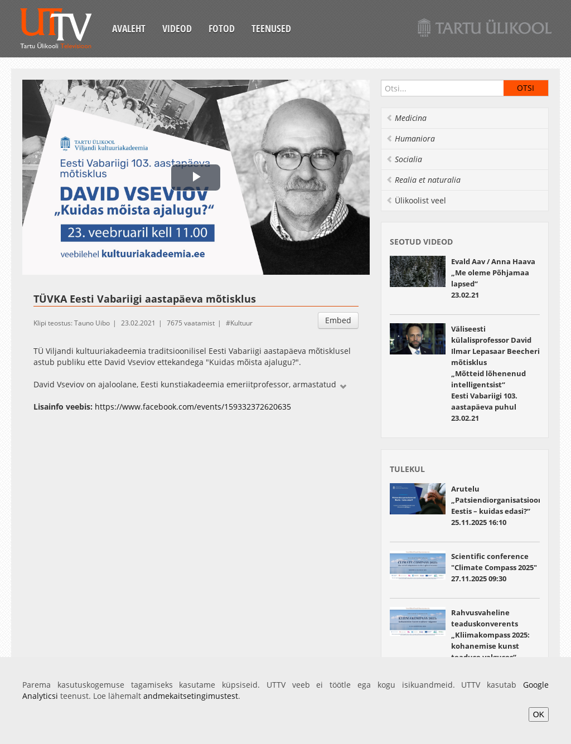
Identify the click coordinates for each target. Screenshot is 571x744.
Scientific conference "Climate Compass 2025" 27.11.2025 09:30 (494, 567)
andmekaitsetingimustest (190, 695)
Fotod (222, 28)
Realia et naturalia (423, 179)
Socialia (404, 159)
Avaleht (129, 28)
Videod (177, 28)
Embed (338, 320)
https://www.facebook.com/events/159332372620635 (193, 406)
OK (538, 714)
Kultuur (241, 323)
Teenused (271, 28)
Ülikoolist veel (416, 200)
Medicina (406, 118)
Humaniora (410, 138)
